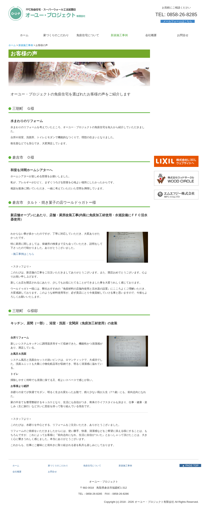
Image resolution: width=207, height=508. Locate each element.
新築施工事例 (119, 35)
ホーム (24, 35)
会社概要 (151, 35)
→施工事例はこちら (22, 253)
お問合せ (182, 35)
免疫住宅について (87, 35)
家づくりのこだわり (56, 35)
